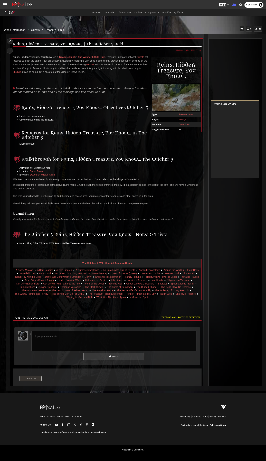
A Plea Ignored (64, 270)
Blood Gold (45, 273)
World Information (14, 30)
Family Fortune (133, 276)
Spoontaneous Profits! (182, 283)
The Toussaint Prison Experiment (105, 293)
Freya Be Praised (190, 276)
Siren (52, 174)
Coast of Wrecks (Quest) (124, 273)
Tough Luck (166, 293)
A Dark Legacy (44, 270)
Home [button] (96, 12)
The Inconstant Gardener (35, 290)
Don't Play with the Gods (28, 276)
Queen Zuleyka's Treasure (140, 283)
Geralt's (90, 64)
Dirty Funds (189, 273)
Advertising (185, 417)
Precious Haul (115, 283)
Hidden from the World (69, 280)
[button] (224, 5)
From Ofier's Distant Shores (39, 280)
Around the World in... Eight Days (181, 270)
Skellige (182, 119)
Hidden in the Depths (96, 280)
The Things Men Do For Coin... (68, 293)
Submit (114, 356)
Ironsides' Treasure (137, 280)
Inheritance (117, 280)
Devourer (35, 174)
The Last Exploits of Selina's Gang (70, 290)
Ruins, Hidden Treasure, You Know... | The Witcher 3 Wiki (68, 44)
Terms (205, 417)
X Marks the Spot (139, 297)
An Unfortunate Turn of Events (119, 270)
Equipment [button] (152, 12)
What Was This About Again (111, 297)
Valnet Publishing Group (214, 425)
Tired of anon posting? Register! (181, 317)
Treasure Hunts (54, 30)
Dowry (88, 276)
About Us (69, 417)
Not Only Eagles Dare (27, 283)
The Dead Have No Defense (176, 287)
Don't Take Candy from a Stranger (63, 276)
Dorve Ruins (185, 124)
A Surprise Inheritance (87, 270)
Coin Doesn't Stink (150, 273)
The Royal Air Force (102, 290)
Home (42, 417)
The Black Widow (94, 287)
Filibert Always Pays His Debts (161, 276)
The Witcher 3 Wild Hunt (91, 57)
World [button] (166, 12)
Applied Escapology (149, 270)
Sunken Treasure (48, 287)
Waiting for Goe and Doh (79, 297)
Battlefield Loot (27, 273)
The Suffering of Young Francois (172, 290)
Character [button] (124, 12)
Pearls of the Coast (94, 283)
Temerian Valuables (70, 287)
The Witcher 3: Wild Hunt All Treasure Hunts (107, 263)
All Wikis (51, 417)
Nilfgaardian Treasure (178, 280)
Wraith (44, 174)
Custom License (98, 432)
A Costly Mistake (24, 270)
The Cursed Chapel (146, 287)
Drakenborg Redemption (108, 276)
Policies (222, 417)
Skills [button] (138, 12)
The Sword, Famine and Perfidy (31, 293)
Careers (196, 417)
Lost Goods (157, 280)
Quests (35, 30)
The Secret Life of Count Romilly (134, 290)
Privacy (213, 417)
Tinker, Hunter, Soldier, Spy (141, 293)
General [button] (109, 12)
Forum (60, 417)
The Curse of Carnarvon (119, 287)
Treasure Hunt (67, 57)
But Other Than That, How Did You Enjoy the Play (81, 273)
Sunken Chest (27, 287)
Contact (79, 417)
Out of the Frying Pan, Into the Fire (61, 283)
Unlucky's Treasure (186, 293)
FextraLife (185, 425)
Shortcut (162, 283)
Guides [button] (178, 12)
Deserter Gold (171, 273)
